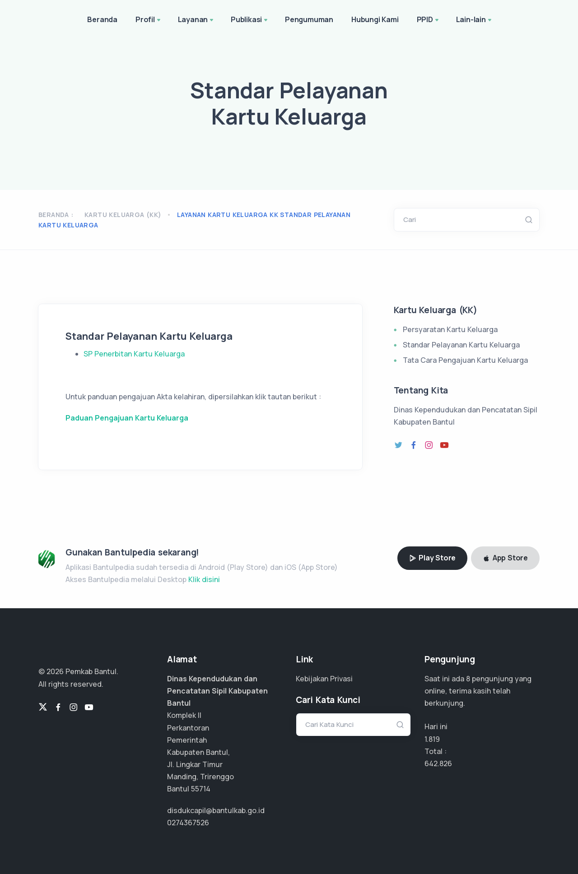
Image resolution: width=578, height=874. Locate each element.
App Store (505, 558)
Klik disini (204, 579)
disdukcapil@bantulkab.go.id (216, 810)
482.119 (436, 763)
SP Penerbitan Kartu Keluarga (134, 354)
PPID (428, 20)
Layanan (196, 20)
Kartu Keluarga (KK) (123, 214)
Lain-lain (474, 20)
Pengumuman (309, 19)
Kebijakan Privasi (324, 679)
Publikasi (250, 20)
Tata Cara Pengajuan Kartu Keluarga (465, 360)
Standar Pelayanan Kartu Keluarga (461, 345)
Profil (148, 20)
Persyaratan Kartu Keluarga (450, 329)
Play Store (432, 558)
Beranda (102, 19)
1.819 (432, 739)
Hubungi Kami (375, 19)
